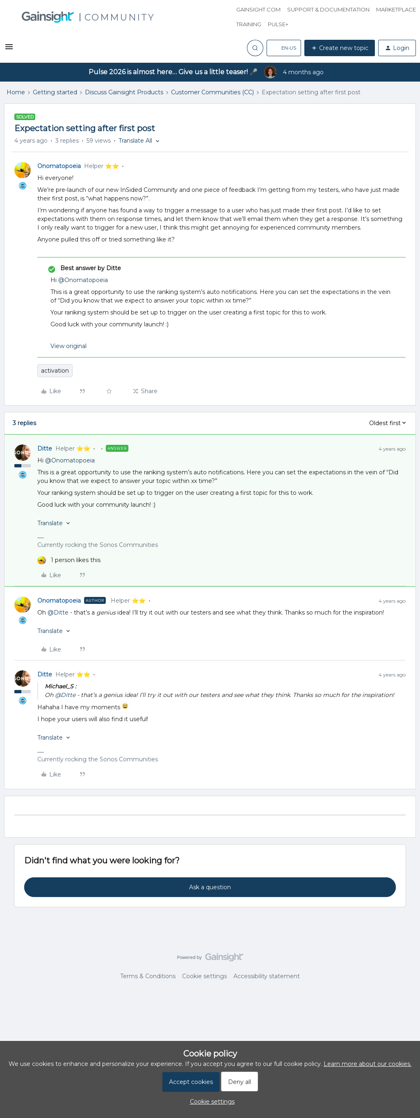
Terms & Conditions (148, 976)
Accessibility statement (266, 976)
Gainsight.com (258, 9)
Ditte (44, 448)
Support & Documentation (328, 9)
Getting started (55, 92)
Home (16, 92)
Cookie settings (204, 976)
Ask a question (210, 887)
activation (55, 370)
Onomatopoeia (59, 166)
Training (248, 24)
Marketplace (396, 9)
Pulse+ (278, 24)
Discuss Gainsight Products (124, 92)
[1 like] (68, 560)
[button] (9, 49)
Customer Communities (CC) (212, 92)
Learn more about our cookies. (367, 1064)
